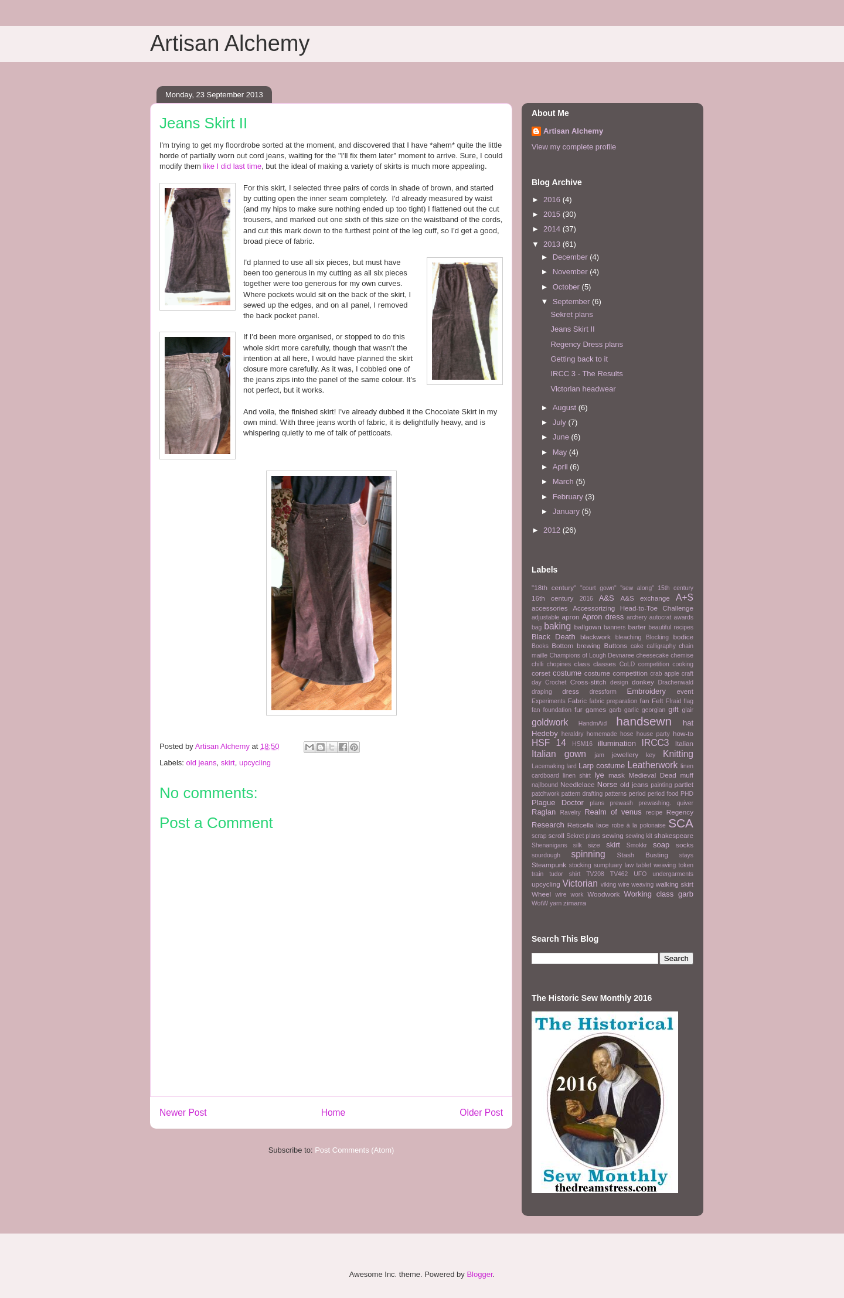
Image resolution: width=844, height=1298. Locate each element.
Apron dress (603, 616)
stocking (580, 865)
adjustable (545, 617)
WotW (540, 903)
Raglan (544, 812)
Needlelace (577, 784)
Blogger (479, 1274)
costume (567, 673)
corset (541, 673)
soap (661, 844)
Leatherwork (652, 765)
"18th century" (554, 587)
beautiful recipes (670, 627)
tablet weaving (656, 865)
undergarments (672, 874)
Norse (607, 784)
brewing (589, 645)
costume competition (616, 673)
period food (663, 794)
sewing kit (638, 836)
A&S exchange (644, 598)
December (571, 257)
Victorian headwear (582, 388)
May (561, 452)
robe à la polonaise (639, 825)
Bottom (562, 645)
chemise (682, 655)
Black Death (554, 636)
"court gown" (598, 588)
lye (599, 775)
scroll (556, 835)
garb (615, 710)
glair (687, 710)
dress (570, 691)
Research (548, 824)
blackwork (595, 637)
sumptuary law (614, 865)
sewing (612, 835)
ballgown (587, 627)
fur (578, 709)
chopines (559, 664)
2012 (553, 530)
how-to (683, 733)
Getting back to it (579, 359)
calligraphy (661, 646)
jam (599, 755)
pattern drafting (582, 794)
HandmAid (592, 723)
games (596, 709)
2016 (553, 199)
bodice (683, 637)
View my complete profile (574, 146)
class (582, 663)
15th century (675, 588)
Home (333, 1113)
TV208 (595, 874)
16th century (552, 598)
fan (644, 700)
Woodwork (603, 894)
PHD (686, 794)
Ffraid (674, 701)
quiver (685, 803)
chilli (537, 664)
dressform (603, 692)
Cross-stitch (588, 682)
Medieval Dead (652, 775)
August (565, 407)
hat (688, 722)
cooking (682, 664)
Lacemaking (548, 766)
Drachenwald (675, 682)
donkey (643, 682)
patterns (616, 794)
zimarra (574, 903)
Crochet (555, 682)
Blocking (657, 637)
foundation (557, 710)
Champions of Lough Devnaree (591, 655)
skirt (228, 762)
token (686, 865)
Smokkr (637, 845)
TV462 (619, 874)
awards (684, 617)
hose (627, 734)
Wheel (541, 894)
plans (597, 803)
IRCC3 (655, 743)
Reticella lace (588, 825)
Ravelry (570, 812)
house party (653, 734)
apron (571, 617)
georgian (653, 710)
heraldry (572, 734)
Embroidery (646, 691)
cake (637, 646)
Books (540, 646)
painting (661, 785)
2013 (553, 244)
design (619, 682)
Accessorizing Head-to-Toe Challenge (633, 608)
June (562, 436)
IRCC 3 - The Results (586, 373)
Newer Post (183, 1113)
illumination (617, 743)
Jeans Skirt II (572, 329)
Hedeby (545, 733)
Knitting (678, 754)
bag (537, 627)
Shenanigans (549, 845)
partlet (684, 784)
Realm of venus (613, 812)
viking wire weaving (627, 884)
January (567, 511)
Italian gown (559, 754)
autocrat (660, 617)
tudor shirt (564, 874)
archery (637, 617)
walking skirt (674, 884)
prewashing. (654, 803)
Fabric (577, 700)
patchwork (545, 794)
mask (616, 775)
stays (686, 855)
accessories (550, 608)
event (684, 691)
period (637, 794)
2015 (553, 214)
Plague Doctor (558, 802)
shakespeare (673, 835)
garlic (631, 710)
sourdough (546, 855)
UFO (640, 874)
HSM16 (582, 744)
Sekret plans (571, 314)
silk (577, 845)
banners (615, 627)
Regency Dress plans (586, 344)
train (537, 874)
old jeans (201, 762)
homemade (602, 734)
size (594, 845)
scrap (539, 836)
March (564, 481)
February (569, 496)
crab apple (664, 673)
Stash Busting (642, 854)
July (561, 422)
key (650, 755)
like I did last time (232, 166)
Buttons (616, 645)
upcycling (255, 762)
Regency (679, 812)
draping (542, 692)
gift (673, 709)
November (571, 271)
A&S (606, 598)
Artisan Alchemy (229, 43)
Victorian (580, 883)
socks (684, 845)
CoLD (627, 664)
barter (637, 627)
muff (686, 775)
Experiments (549, 701)
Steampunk (549, 864)
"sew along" (637, 588)
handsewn (644, 721)
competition (653, 664)
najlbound (545, 785)
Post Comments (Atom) (354, 1150)
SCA (680, 823)
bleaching (628, 637)
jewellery (625, 754)
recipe (654, 812)
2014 (553, 228)
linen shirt (577, 775)
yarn (555, 903)
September (572, 301)
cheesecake (653, 655)
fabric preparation (614, 701)
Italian (684, 743)
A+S (684, 597)
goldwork (550, 722)
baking (557, 626)
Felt (657, 700)
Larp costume (601, 765)
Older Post (481, 1113)
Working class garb (658, 894)
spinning (588, 854)
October (567, 286)
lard (571, 766)
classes (604, 663)
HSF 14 (549, 743)
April (561, 466)
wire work (569, 894)
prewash (621, 803)
